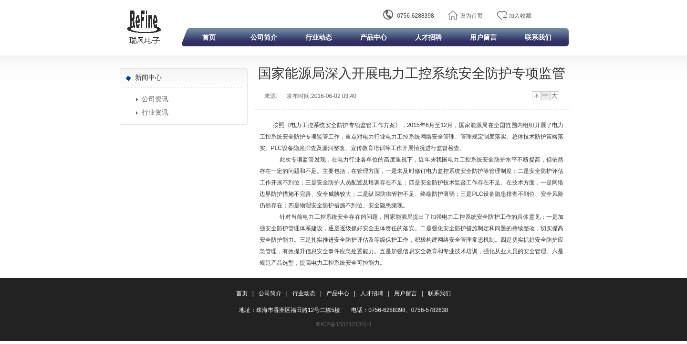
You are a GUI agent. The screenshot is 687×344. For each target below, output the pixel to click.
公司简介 (263, 37)
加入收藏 (520, 15)
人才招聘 (428, 37)
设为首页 (471, 15)
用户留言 (483, 37)
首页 (209, 37)
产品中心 (373, 37)
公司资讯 (155, 99)
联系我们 (538, 37)
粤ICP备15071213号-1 (343, 324)
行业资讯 (155, 112)
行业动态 (318, 37)
